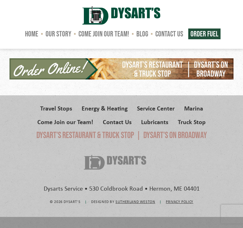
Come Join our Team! (103, 33)
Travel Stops (56, 108)
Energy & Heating (105, 108)
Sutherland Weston (135, 201)
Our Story (58, 33)
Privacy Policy (179, 201)
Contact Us (169, 33)
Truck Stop (192, 121)
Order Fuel (204, 33)
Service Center (156, 108)
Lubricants (154, 121)
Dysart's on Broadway (175, 135)
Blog (142, 33)
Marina (193, 108)
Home (31, 33)
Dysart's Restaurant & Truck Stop (85, 135)
